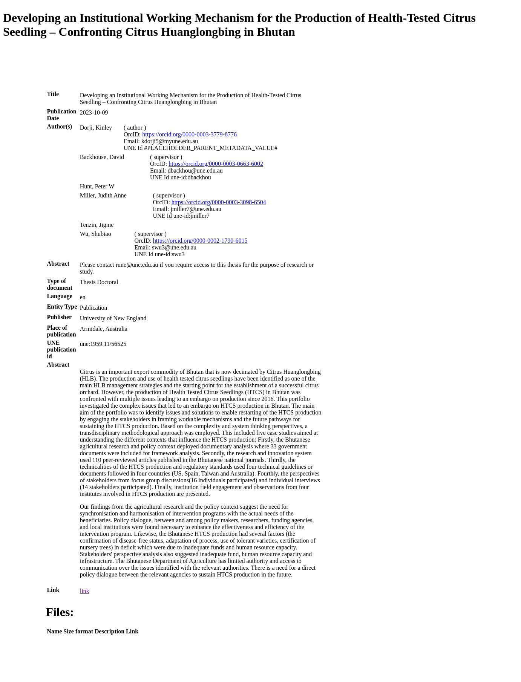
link (84, 591)
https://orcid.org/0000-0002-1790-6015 (200, 240)
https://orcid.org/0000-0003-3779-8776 (189, 134)
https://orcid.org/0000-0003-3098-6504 (219, 202)
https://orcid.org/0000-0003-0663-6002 (216, 164)
